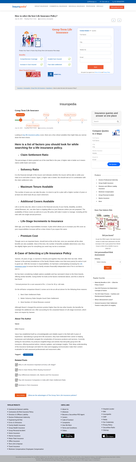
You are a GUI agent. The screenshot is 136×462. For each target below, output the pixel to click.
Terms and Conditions (69, 428)
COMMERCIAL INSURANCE (58, 6)
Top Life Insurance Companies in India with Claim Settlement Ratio (42, 380)
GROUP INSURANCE (41, 6)
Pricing (46, 115)
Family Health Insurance (17, 425)
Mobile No (83, 50)
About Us (65, 409)
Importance (20, 115)
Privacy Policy (106, 72)
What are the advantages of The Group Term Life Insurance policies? (52, 395)
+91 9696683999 (119, 2)
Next (95, 67)
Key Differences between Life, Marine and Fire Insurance (38, 375)
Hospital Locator (108, 409)
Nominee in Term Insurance (28, 385)
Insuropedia (107, 414)
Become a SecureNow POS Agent (73, 415)
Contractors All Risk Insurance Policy (21, 412)
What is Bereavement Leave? (104, 299)
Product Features (33, 125)
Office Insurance (14, 441)
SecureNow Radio (109, 427)
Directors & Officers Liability (18, 415)
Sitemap (106, 430)
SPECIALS (99, 6)
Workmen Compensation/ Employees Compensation (26, 449)
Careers (64, 417)
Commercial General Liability (18, 409)
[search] (118, 121)
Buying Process (70, 115)
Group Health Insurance (106, 183)
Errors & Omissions (15, 422)
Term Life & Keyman (16, 444)
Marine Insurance (104, 198)
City (81, 42)
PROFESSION (90, 6)
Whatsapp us (92, 2)
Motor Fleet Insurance (16, 438)
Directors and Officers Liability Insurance (108, 187)
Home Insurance (14, 433)
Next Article (21, 395)
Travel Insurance (14, 446)
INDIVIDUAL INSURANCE (77, 6)
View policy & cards (117, 7)
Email (81, 57)
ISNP (104, 417)
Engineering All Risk (15, 420)
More (100, 201)
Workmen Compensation (106, 192)
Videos (64, 430)
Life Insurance (28, 354)
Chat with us (105, 2)
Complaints (66, 422)
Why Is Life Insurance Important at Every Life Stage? (37, 365)
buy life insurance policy (31, 135)
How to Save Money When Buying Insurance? (34, 370)
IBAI (104, 412)
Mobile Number (97, 151)
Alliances (65, 412)
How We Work (67, 425)
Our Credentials (108, 422)
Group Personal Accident (106, 195)
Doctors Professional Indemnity (108, 180)
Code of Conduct (67, 420)
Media (105, 420)
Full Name (83, 34)
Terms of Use (98, 72)
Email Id (95, 157)
